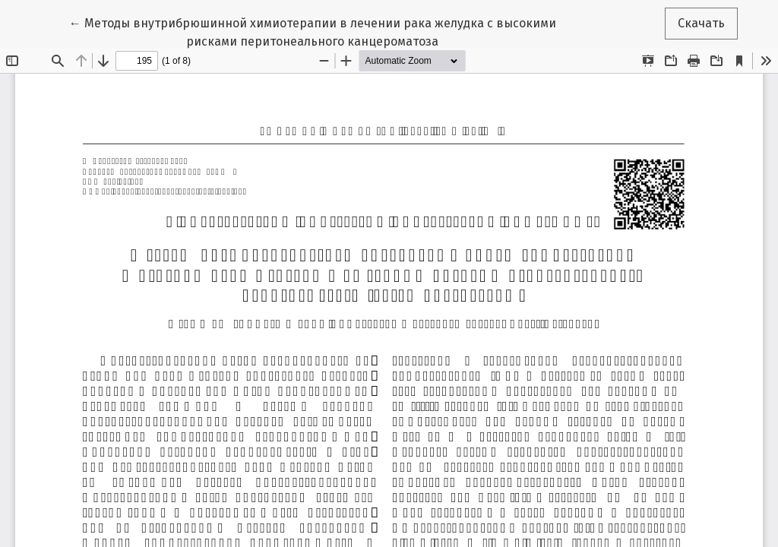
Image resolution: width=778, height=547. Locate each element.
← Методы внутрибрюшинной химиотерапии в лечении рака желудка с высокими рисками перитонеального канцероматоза (312, 31)
